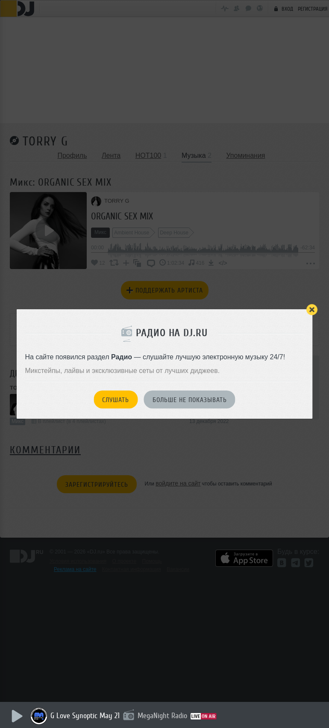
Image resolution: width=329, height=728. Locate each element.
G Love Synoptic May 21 (86, 715)
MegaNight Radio (164, 715)
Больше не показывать (190, 400)
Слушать (115, 400)
